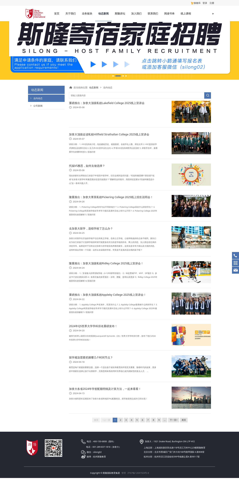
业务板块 (87, 13)
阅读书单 (169, 13)
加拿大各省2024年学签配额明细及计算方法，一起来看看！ (105, 410)
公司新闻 (38, 126)
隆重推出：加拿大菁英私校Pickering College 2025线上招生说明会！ (111, 218)
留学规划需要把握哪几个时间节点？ (91, 378)
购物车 (197, 2)
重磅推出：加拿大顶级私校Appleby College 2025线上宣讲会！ (107, 315)
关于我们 (70, 13)
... (165, 440)
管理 (123, 493)
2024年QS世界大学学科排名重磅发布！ (93, 347)
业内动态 (38, 119)
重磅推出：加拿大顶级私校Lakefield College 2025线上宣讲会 (106, 124)
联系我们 (153, 13)
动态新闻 (103, 13)
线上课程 (186, 13)
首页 (56, 13)
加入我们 (136, 13)
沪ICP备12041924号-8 (138, 493)
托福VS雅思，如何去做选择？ (87, 187)
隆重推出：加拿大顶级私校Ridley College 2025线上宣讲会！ (106, 284)
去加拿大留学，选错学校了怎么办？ (91, 249)
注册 (212, 2)
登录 (205, 2)
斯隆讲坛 (120, 13)
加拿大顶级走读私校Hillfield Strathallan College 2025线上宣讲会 (109, 155)
